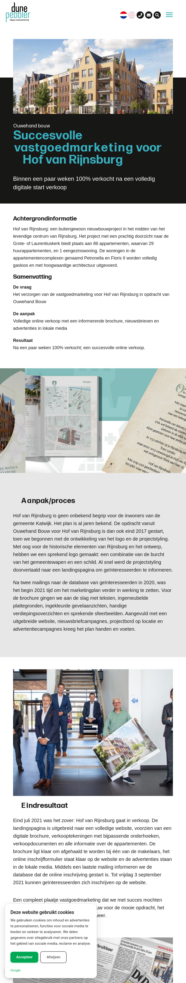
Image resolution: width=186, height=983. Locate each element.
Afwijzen (53, 957)
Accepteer (24, 957)
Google (15, 970)
